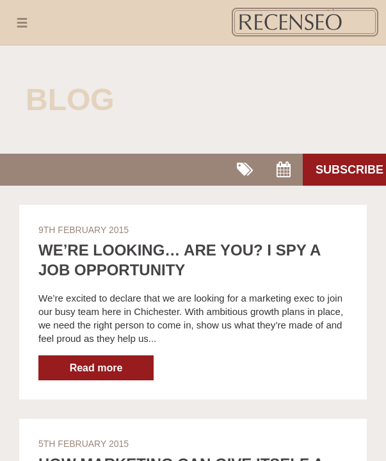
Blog (70, 100)
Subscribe (349, 169)
